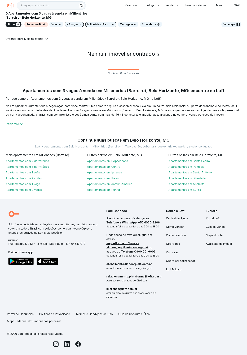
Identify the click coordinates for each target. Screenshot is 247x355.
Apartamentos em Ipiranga (104, 172)
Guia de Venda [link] (215, 226)
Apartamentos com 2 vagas (24, 189)
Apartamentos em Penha (103, 189)
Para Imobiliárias (197, 5)
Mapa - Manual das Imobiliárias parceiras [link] (34, 321)
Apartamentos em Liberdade (187, 178)
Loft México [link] (174, 269)
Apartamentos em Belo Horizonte (66, 146)
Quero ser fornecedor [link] (180, 261)
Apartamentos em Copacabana (107, 161)
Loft (37, 146)
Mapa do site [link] (214, 235)
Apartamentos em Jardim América (109, 184)
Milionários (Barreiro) (107, 146)
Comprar (133, 5)
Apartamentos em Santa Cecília (189, 161)
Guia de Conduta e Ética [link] (134, 314)
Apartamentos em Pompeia (186, 166)
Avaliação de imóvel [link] (219, 243)
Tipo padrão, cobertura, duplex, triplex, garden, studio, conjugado (168, 146)
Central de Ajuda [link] (177, 218)
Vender (172, 5)
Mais (221, 5)
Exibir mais (15, 124)
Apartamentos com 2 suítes (24, 178)
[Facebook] (78, 344)
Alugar (153, 5)
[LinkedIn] (67, 344)
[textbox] (51, 5)
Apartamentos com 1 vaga (23, 184)
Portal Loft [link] (213, 218)
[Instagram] (56, 344)
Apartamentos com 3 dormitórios (27, 166)
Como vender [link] (175, 226)
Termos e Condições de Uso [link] (94, 314)
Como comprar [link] (176, 235)
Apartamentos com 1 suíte (23, 172)
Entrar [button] (236, 5)
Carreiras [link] (172, 252)
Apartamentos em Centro (103, 166)
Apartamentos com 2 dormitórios (27, 161)
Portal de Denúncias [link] (20, 314)
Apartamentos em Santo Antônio (190, 172)
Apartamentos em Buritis (184, 189)
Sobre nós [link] (173, 243)
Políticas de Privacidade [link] (54, 314)
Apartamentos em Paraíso (104, 178)
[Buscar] (81, 5)
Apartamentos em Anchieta (186, 184)
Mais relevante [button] (33, 39)
